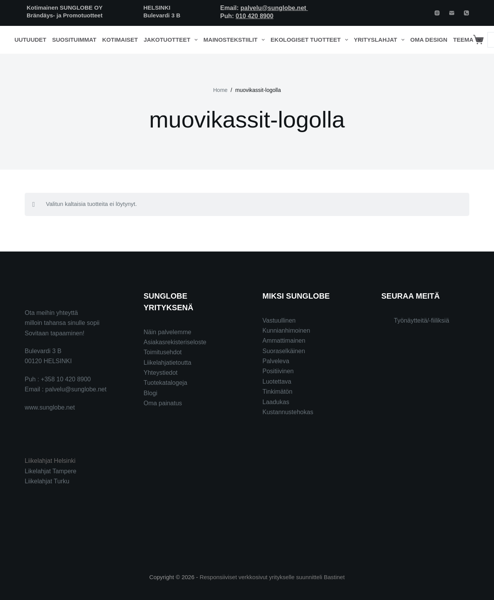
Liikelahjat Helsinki (50, 460)
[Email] (451, 12)
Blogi (150, 393)
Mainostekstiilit (235, 39)
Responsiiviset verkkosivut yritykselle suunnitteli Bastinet (272, 577)
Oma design (428, 39)
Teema (468, 39)
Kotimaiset (120, 39)
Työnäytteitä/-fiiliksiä (421, 320)
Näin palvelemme (167, 332)
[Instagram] (437, 12)
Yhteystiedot (161, 372)
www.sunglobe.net (50, 407)
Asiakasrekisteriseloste (175, 342)
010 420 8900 (255, 16)
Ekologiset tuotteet (311, 39)
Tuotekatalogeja (165, 382)
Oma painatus (163, 403)
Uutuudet (31, 39)
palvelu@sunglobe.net (274, 8)
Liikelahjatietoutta (167, 362)
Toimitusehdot (163, 352)
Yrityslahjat (381, 39)
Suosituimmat (74, 39)
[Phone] (466, 12)
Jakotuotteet (172, 39)
